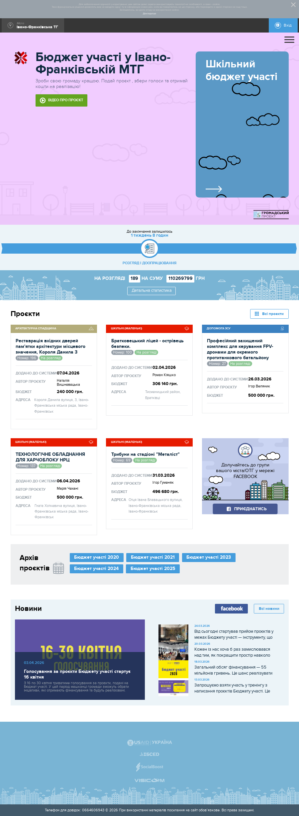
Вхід (288, 25)
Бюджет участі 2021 (153, 557)
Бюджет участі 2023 (208, 557)
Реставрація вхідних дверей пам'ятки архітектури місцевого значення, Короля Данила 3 (50, 346)
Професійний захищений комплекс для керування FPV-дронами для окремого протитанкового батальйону (240, 349)
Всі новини (269, 608)
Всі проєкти (273, 313)
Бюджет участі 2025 (153, 568)
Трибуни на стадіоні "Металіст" (145, 454)
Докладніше (149, 13)
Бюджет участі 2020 (96, 557)
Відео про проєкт (65, 100)
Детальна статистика (152, 290)
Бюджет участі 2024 (96, 568)
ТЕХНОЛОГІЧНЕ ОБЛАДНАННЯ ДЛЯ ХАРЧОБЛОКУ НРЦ (50, 457)
